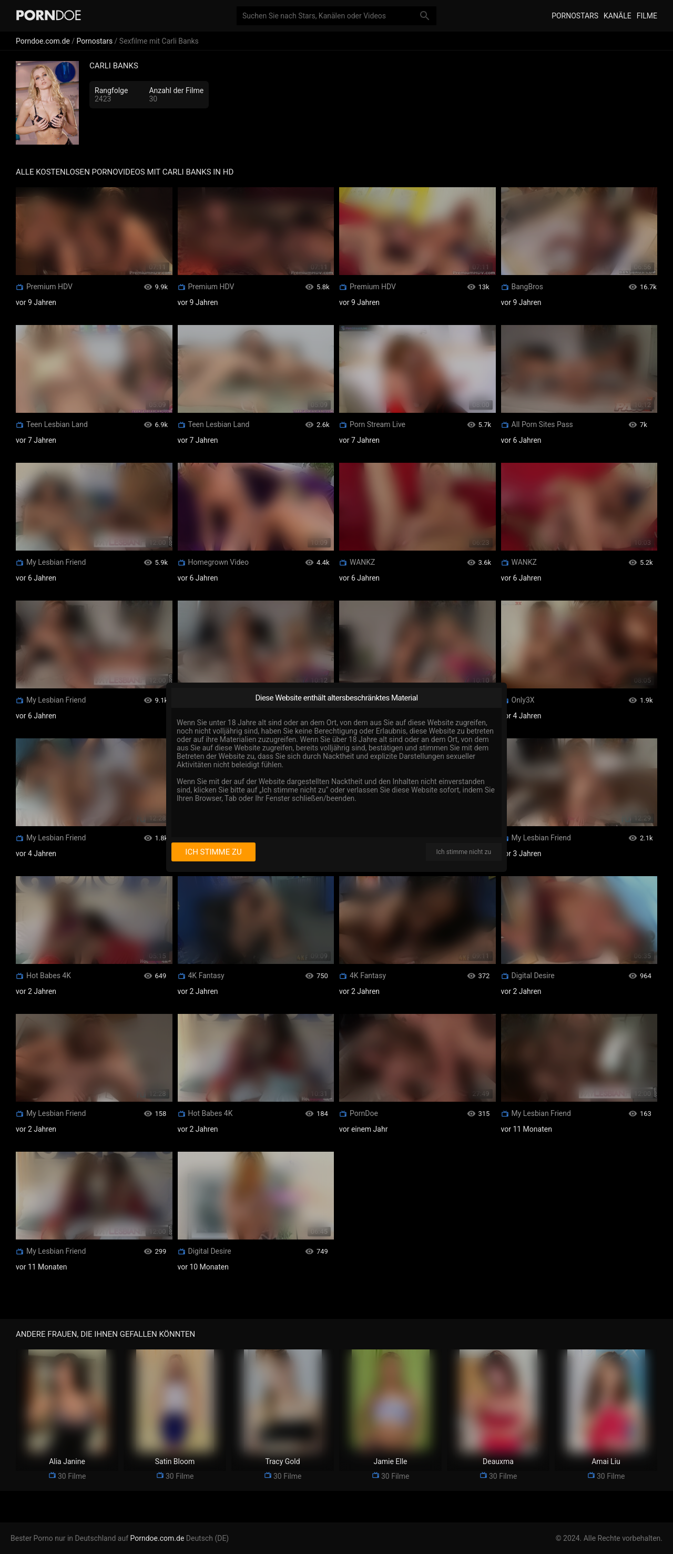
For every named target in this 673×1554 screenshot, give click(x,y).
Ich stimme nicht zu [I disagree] (463, 852)
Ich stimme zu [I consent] (213, 852)
